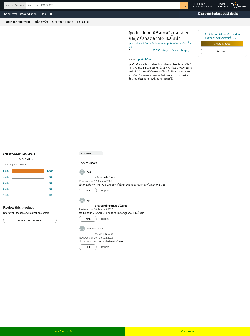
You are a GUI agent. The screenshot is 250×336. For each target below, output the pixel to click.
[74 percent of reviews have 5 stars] (28, 171)
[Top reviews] (125, 202)
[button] (139, 50)
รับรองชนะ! (187, 331)
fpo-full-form (10, 14)
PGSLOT (47, 14)
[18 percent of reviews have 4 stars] (28, 177)
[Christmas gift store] (214, 14)
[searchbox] (103, 5)
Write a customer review (30, 220)
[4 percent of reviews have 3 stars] (28, 183)
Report (105, 190)
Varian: (133, 59)
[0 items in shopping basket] (239, 5)
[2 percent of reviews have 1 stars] (28, 195)
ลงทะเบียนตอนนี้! (222, 43)
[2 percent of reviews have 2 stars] (28, 189)
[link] (203, 36)
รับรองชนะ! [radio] (222, 51)
